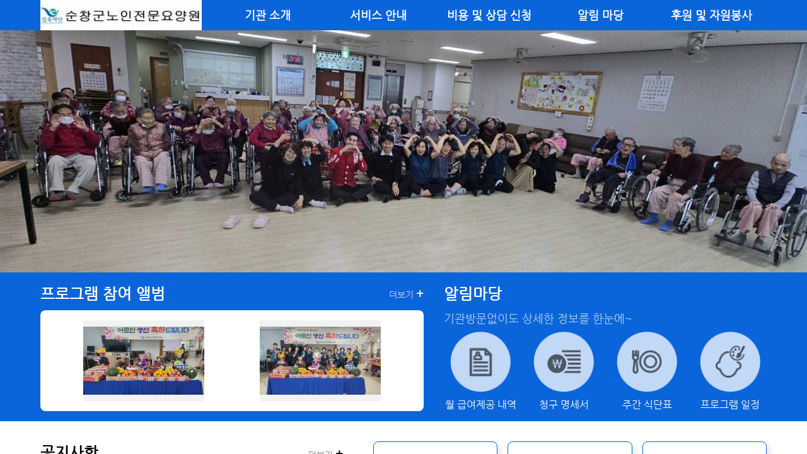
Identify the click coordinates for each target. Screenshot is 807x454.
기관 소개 (268, 15)
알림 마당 (601, 15)
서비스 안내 (378, 15)
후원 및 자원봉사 (711, 15)
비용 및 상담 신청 (489, 15)
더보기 (406, 294)
